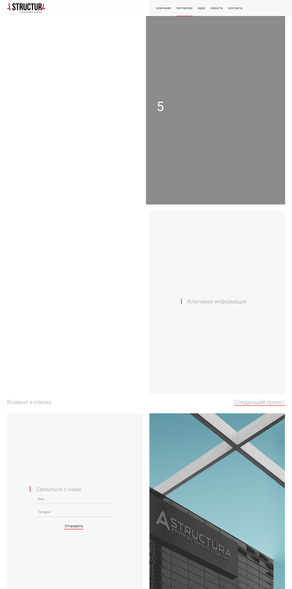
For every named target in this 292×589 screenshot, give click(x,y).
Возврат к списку (29, 402)
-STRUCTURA (26, 8)
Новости (217, 8)
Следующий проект (259, 402)
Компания (163, 8)
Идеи (201, 8)
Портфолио (184, 8)
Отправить (74, 526)
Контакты (235, 8)
